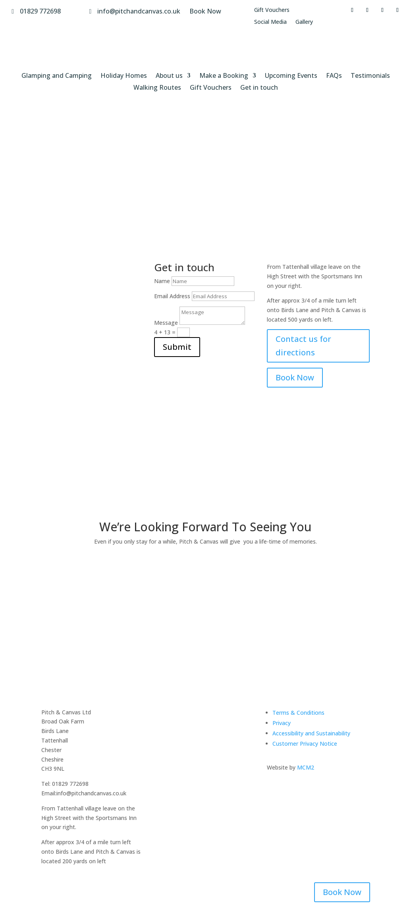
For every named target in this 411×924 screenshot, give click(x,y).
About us (169, 76)
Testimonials (370, 76)
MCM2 (305, 767)
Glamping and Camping (56, 76)
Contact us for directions (303, 346)
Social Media (270, 22)
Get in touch (259, 88)
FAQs (334, 76)
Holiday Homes (123, 76)
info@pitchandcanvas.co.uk (138, 11)
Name (162, 281)
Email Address (172, 296)
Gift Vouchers (271, 10)
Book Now (205, 11)
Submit (177, 346)
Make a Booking (223, 76)
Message (166, 322)
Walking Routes (157, 88)
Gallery (304, 22)
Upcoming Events (291, 76)
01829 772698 (40, 11)
